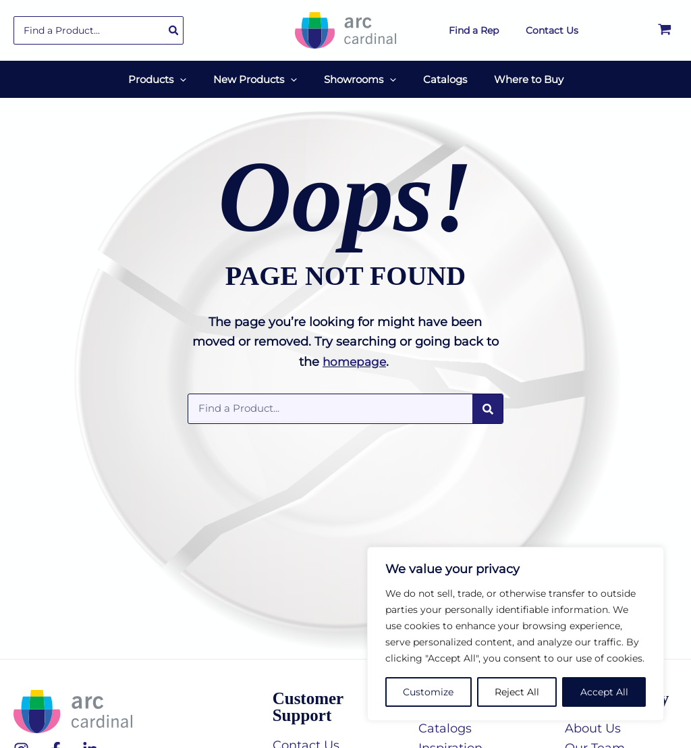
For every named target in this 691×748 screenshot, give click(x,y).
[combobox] (98, 30)
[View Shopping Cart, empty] (665, 30)
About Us (593, 721)
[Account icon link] (621, 30)
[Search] (174, 30)
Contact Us (306, 738)
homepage (354, 355)
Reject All (517, 692)
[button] (171, 75)
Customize (428, 692)
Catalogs (445, 721)
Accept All (604, 692)
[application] (193, 75)
